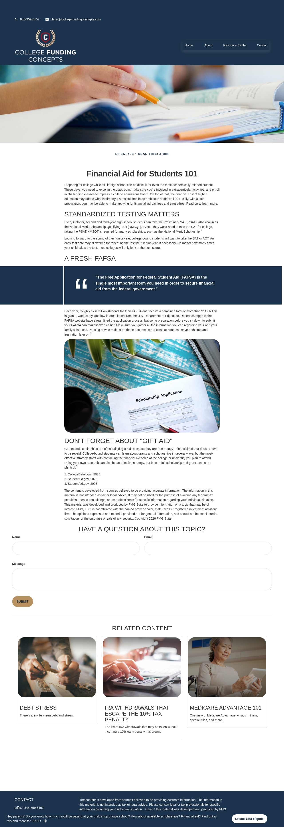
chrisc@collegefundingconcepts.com (73, 6)
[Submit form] (22, 588)
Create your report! (249, 819)
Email (148, 524)
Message (18, 550)
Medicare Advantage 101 (226, 694)
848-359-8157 (27, 6)
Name (16, 524)
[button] (188, 32)
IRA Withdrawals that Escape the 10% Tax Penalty (137, 700)
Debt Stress (38, 694)
